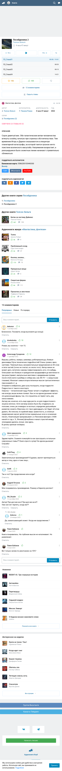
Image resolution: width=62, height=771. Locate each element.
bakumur (10, 326)
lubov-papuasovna (14, 433)
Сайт (5, 171)
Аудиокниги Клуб (31, 749)
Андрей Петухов (13, 483)
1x (56, 53)
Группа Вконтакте (31, 705)
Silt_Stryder (11, 497)
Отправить (53, 320)
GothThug (11, 452)
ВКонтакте (15, 171)
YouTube (27, 171)
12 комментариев (31, 88)
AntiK (9, 469)
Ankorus (13, 515)
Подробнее (19, 768)
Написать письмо (31, 740)
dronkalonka (12, 340)
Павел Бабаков (13, 529)
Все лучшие (30, 693)
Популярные (7, 310)
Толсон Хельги (19, 42)
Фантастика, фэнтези (11, 103)
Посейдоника (30, 195)
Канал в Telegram (31, 712)
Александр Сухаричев (16, 354)
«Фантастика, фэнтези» (34, 229)
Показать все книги (30, 626)
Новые (16, 310)
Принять (54, 765)
